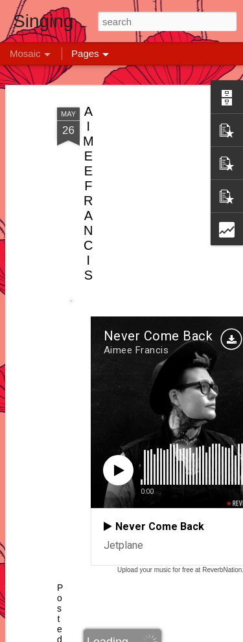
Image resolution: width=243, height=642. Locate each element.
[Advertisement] (131, 188)
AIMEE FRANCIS (88, 193)
